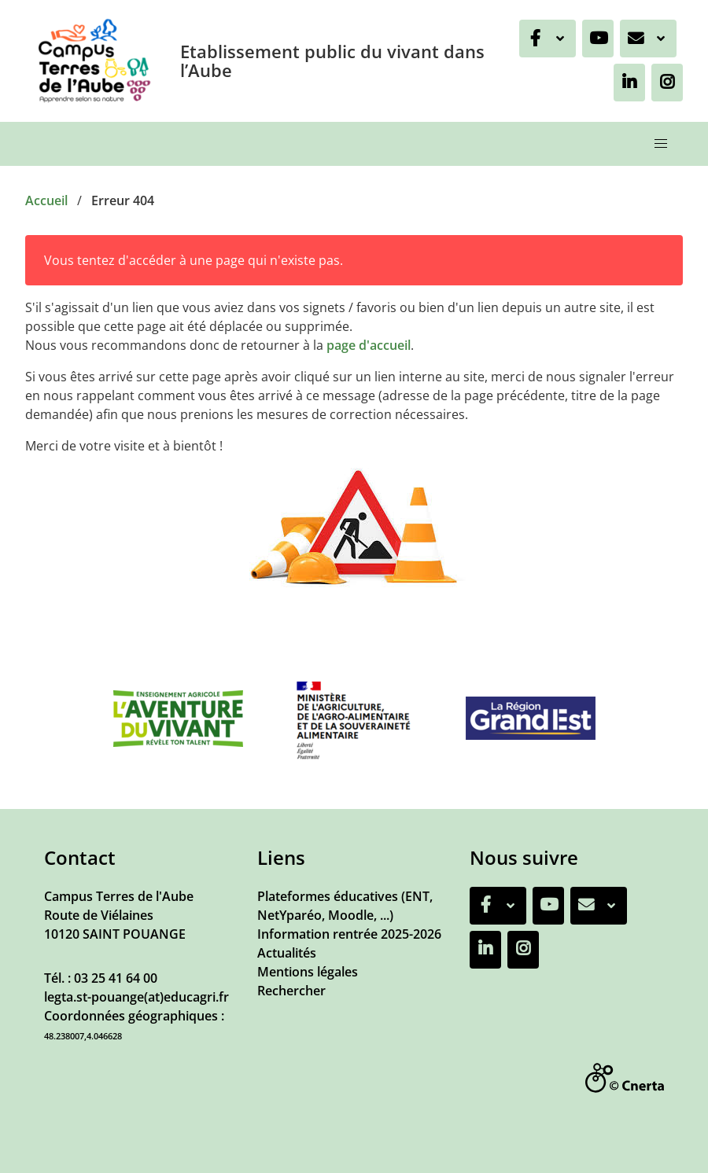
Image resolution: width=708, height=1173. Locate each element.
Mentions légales (307, 971)
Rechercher (291, 990)
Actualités (286, 953)
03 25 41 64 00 (115, 978)
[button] (661, 144)
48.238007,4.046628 (83, 1036)
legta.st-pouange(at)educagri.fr (136, 997)
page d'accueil (368, 345)
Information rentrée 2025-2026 (349, 934)
